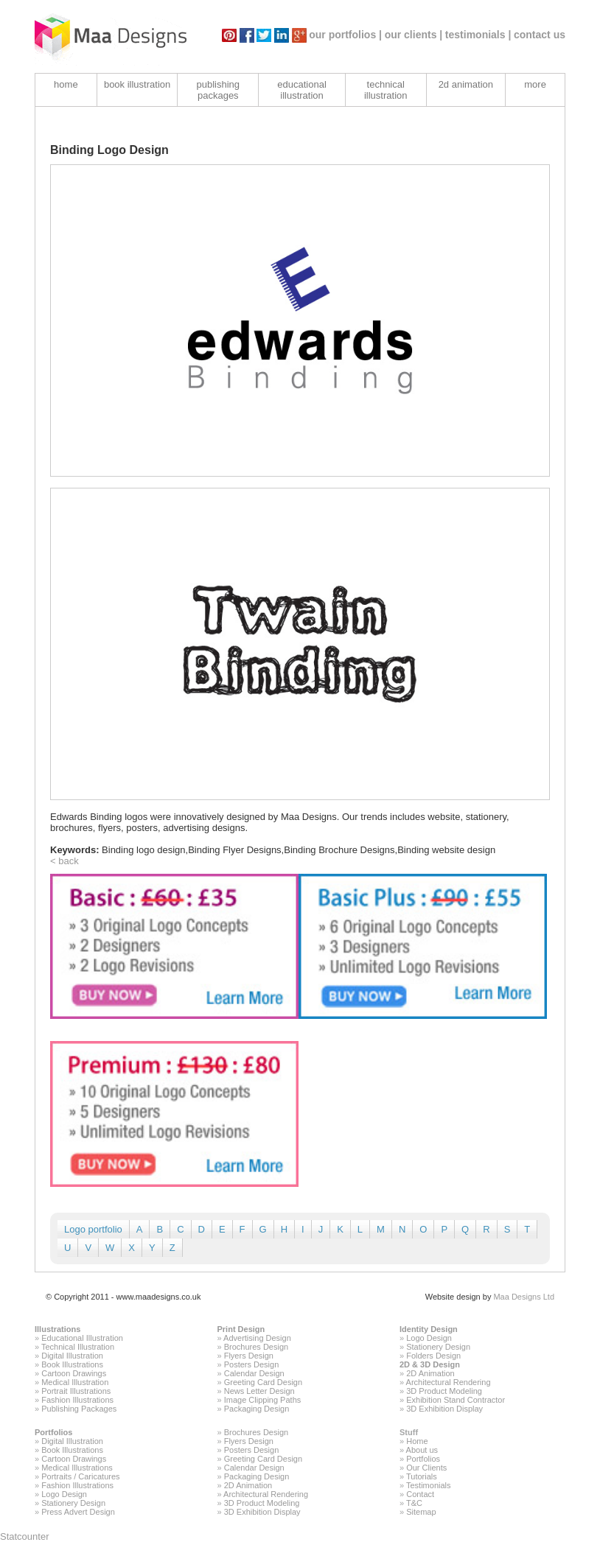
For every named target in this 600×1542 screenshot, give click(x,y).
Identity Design (429, 1329)
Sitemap (421, 1511)
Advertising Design (257, 1338)
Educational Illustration (82, 1338)
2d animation (466, 84)
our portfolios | (345, 35)
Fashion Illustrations (77, 1399)
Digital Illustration (72, 1355)
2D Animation (430, 1373)
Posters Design (251, 1364)
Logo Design (429, 1338)
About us (422, 1449)
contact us (539, 35)
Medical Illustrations (77, 1467)
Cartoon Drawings (73, 1373)
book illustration (137, 84)
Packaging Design (257, 1408)
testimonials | (478, 35)
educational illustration (302, 90)
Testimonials (428, 1485)
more (535, 84)
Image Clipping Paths (262, 1399)
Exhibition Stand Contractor (455, 1399)
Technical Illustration (77, 1346)
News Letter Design (259, 1391)
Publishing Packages (78, 1408)
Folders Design (433, 1355)
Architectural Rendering (448, 1382)
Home (417, 1441)
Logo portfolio (93, 1229)
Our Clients (426, 1467)
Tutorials (421, 1476)
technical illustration (386, 90)
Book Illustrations (72, 1364)
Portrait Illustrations (76, 1391)
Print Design (241, 1329)
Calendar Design (254, 1373)
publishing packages (218, 90)
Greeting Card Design (263, 1382)
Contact (420, 1494)
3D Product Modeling (444, 1391)
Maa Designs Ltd (523, 1296)
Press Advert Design (78, 1511)
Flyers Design (248, 1355)
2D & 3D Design (430, 1364)
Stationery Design (438, 1346)
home (66, 84)
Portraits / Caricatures (80, 1476)
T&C (414, 1503)
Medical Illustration (74, 1382)
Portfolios (53, 1432)
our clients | (414, 35)
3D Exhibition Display (444, 1408)
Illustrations (57, 1329)
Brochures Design (256, 1346)
